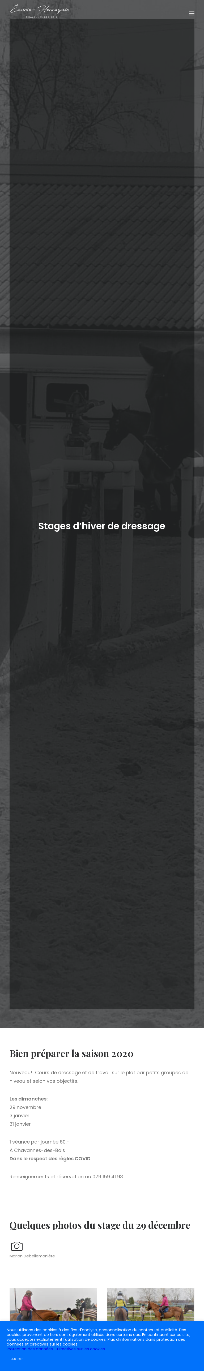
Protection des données (30, 1349)
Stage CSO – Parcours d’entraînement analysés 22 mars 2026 (37, 1210)
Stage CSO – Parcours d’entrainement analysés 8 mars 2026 (101, 1209)
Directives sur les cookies (81, 1349)
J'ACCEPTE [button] (18, 1359)
